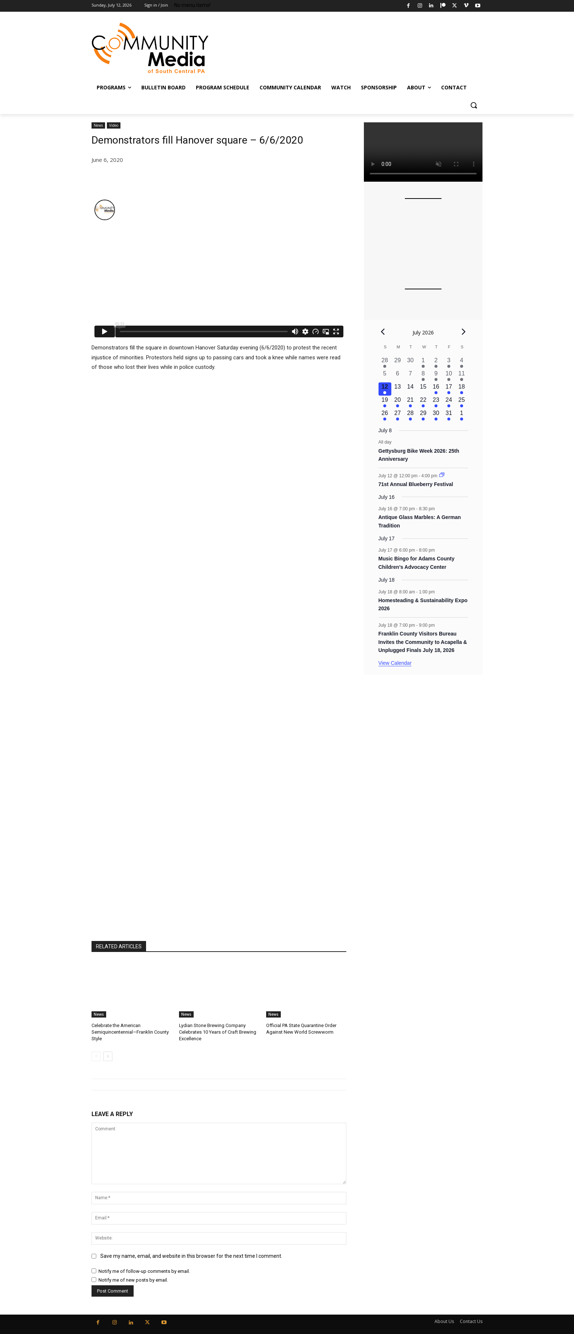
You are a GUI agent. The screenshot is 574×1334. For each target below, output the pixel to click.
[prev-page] (96, 1056)
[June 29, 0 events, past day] (397, 362)
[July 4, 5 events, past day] (461, 362)
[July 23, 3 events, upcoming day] (436, 402)
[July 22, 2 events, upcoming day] (423, 402)
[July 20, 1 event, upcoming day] (397, 402)
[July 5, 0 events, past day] (385, 375)
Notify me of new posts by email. (133, 1280)
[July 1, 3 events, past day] (423, 362)
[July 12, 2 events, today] (385, 389)
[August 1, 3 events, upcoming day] (461, 415)
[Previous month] (383, 331)
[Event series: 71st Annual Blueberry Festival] (441, 475)
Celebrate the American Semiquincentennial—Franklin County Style (130, 1032)
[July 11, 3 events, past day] (461, 375)
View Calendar (395, 663)
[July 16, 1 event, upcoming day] (436, 389)
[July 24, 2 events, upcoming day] (449, 402)
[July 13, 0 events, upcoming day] (397, 389)
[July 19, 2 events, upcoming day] (385, 402)
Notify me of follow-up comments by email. (144, 1271)
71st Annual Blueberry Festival (416, 484)
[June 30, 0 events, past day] (410, 362)
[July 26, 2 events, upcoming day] (385, 415)
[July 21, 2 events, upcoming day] (410, 402)
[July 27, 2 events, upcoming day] (397, 415)
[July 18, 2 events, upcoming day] (461, 389)
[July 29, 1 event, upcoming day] (423, 415)
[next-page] (107, 1056)
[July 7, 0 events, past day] (410, 375)
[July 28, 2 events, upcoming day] (410, 415)
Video (113, 125)
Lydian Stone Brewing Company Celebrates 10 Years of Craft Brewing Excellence (217, 1032)
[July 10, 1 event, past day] (449, 375)
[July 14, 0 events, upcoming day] (410, 389)
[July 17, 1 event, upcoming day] (449, 389)
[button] (473, 105)
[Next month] (463, 331)
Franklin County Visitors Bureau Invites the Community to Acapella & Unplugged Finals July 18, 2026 (423, 642)
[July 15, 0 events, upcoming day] (423, 389)
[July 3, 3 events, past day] (449, 362)
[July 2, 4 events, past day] (436, 362)
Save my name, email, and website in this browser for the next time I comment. (191, 1256)
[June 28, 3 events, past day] (385, 362)
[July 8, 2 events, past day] (423, 375)
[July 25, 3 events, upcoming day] (461, 402)
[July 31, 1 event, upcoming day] (449, 415)
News (98, 125)
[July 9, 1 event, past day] (436, 375)
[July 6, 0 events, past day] (397, 375)
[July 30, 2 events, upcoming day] (436, 415)
